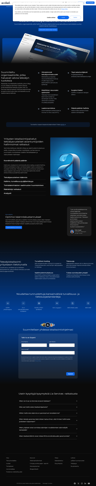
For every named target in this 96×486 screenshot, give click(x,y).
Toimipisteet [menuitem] (9, 467)
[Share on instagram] (82, 481)
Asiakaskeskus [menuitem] (59, 461)
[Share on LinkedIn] (85, 481)
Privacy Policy (64, 9)
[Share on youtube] (89, 481)
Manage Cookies (47, 481)
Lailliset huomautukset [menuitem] (77, 461)
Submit (70, 374)
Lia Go (63, 125)
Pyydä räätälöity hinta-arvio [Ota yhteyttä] (15, 228)
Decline (75, 17)
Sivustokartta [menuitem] (75, 467)
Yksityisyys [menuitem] (74, 464)
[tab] (25, 161)
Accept (63, 17)
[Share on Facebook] (75, 481)
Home (8, 6)
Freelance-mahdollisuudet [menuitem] (14, 472)
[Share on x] (78, 481)
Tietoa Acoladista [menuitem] (11, 461)
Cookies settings (51, 17)
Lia (11, 6)
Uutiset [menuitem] (8, 464)
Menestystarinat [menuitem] (35, 467)
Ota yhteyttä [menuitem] (58, 464)
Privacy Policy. (38, 361)
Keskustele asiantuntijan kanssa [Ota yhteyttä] (48, 30)
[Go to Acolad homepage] (6, 3)
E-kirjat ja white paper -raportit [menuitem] (39, 464)
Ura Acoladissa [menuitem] (10, 469)
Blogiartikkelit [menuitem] (34, 469)
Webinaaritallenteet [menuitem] (36, 461)
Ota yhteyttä (90, 2)
